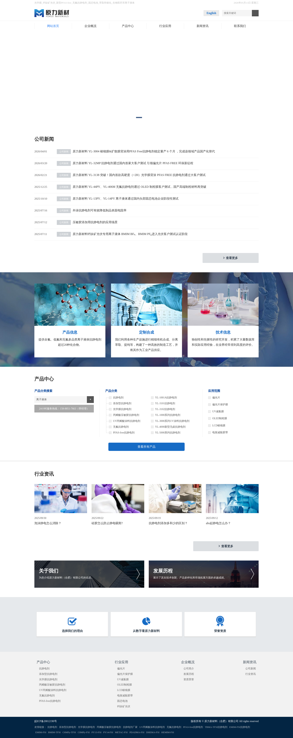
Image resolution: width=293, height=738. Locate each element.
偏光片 (216, 397)
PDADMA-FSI (136, 732)
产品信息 (69, 332)
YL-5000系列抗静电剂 (167, 432)
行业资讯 (250, 674)
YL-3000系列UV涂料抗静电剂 (172, 421)
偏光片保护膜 (220, 404)
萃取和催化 (105, 2)
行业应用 (121, 662)
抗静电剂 (44, 668)
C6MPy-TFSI (69, 732)
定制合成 (146, 332)
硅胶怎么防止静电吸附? (107, 523)
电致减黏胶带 (220, 432)
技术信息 (223, 332)
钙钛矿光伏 (49, 2)
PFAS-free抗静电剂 (50, 701)
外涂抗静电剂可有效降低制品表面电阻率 (92, 210)
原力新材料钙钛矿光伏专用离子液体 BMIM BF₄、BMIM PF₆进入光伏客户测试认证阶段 (122, 234)
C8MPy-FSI (84, 732)
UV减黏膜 (218, 411)
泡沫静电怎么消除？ (47, 523)
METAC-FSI (121, 732)
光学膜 (38, 2)
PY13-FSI (96, 732)
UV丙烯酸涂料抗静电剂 (52, 690)
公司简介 (188, 668)
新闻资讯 (249, 662)
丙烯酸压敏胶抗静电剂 (52, 684)
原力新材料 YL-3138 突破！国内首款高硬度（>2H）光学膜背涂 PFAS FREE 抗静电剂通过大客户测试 (131, 175)
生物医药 (117, 2)
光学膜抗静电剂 (48, 679)
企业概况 (188, 662)
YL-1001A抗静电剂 (166, 397)
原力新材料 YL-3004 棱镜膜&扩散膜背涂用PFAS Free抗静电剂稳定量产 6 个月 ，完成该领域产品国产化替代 (136, 151)
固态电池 (93, 2)
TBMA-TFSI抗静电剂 (216, 727)
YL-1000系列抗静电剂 (167, 415)
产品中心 (43, 662)
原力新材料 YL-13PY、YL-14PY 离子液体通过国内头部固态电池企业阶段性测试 (117, 198)
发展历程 (188, 674)
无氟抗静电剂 (80, 2)
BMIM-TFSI (54, 732)
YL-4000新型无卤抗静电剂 (170, 426)
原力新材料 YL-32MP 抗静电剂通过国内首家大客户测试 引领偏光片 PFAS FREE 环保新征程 (125, 163)
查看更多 (232, 258)
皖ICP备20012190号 (45, 721)
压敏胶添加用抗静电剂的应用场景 (87, 222)
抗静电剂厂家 (130, 727)
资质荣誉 (188, 679)
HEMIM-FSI (167, 732)
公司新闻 (250, 668)
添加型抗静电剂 (48, 674)
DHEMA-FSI (152, 732)
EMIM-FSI (40, 732)
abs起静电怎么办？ (218, 523)
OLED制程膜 (219, 418)
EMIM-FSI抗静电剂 (239, 727)
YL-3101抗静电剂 (165, 403)
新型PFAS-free (63, 2)
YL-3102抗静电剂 (165, 409)
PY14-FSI (108, 732)
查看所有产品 (146, 446)
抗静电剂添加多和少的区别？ (168, 523)
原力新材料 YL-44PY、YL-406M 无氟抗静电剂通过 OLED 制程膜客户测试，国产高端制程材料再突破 (131, 186)
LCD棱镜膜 (218, 425)
